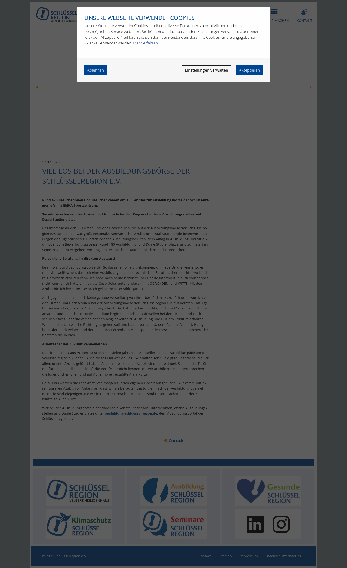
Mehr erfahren (145, 43)
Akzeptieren (249, 70)
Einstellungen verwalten (206, 70)
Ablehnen (95, 70)
